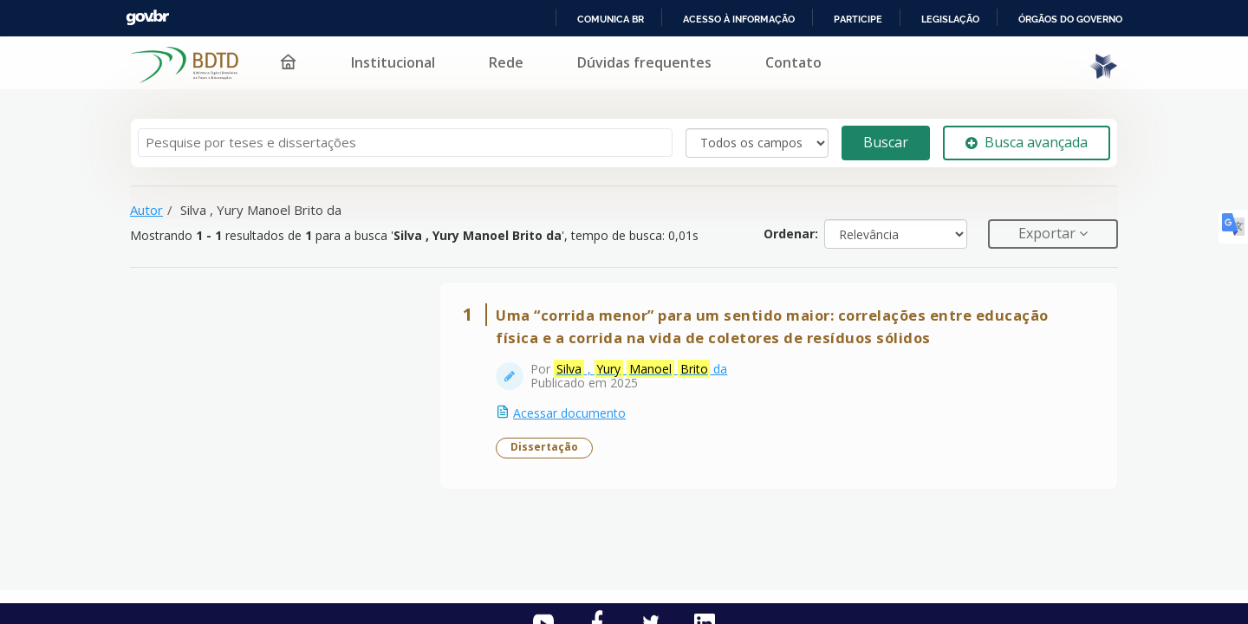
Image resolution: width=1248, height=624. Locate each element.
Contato (793, 62)
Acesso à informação (739, 19)
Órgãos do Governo (1070, 19)
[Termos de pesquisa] (405, 142)
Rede (506, 62)
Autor (146, 209)
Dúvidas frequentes (644, 62)
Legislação (950, 19)
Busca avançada (1026, 142)
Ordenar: (791, 233)
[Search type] (757, 143)
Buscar (885, 142)
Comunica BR (610, 19)
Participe (858, 19)
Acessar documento (569, 413)
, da (640, 369)
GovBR (147, 18)
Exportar (1048, 233)
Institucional (393, 62)
